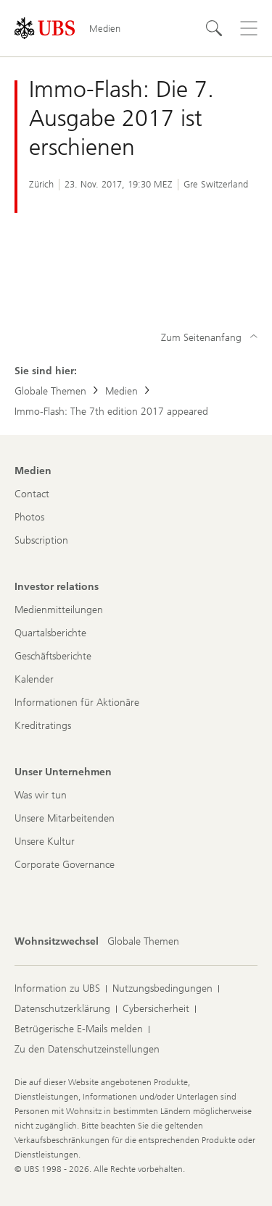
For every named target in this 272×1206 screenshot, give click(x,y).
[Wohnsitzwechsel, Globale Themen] (143, 941)
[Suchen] (214, 28)
